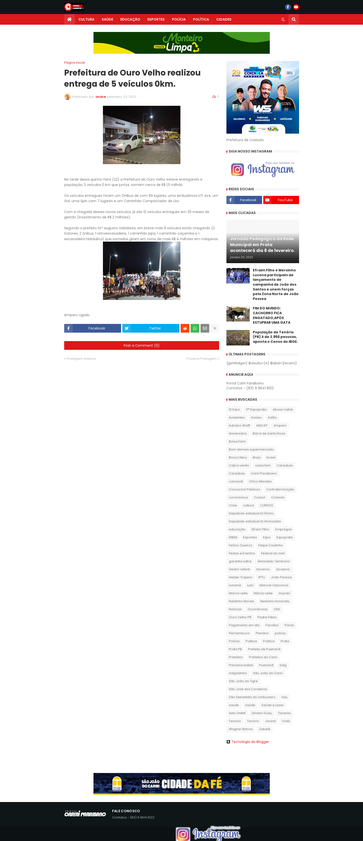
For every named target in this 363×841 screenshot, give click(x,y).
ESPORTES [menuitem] (156, 19)
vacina (270, 721)
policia (280, 633)
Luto (250, 585)
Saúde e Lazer (272, 705)
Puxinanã (266, 665)
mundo (284, 593)
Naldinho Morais (241, 601)
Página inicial (74, 62)
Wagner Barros (241, 729)
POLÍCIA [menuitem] (179, 19)
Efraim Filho (260, 529)
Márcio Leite (263, 593)
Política (269, 641)
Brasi (257, 457)
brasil (271, 457)
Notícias (235, 609)
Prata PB (235, 649)
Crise (233, 505)
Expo (266, 537)
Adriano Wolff (239, 425)
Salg (282, 665)
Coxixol (259, 497)
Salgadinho (238, 673)
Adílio (272, 417)
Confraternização (280, 489)
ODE (277, 609)
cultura (248, 505)
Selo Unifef (237, 713)
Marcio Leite (238, 593)
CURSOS (266, 505)
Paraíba (272, 625)
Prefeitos (236, 657)
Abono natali (283, 409)
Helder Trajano (240, 577)
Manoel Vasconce (274, 585)
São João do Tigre (243, 681)
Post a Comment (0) (142, 345)
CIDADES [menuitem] (224, 19)
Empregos (283, 529)
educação (237, 529)
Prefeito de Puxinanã (264, 649)
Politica (251, 641)
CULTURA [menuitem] (86, 19)
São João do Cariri (268, 673)
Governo (263, 569)
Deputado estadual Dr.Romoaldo (255, 521)
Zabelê (264, 729)
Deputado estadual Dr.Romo (251, 513)
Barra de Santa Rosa (269, 433)
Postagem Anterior (81, 358)
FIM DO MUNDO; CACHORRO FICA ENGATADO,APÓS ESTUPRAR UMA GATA (271, 315)
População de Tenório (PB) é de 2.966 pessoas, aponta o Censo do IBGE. (275, 337)
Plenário (262, 633)
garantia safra (240, 561)
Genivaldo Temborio (273, 561)
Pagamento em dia (244, 625)
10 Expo (234, 409)
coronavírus (238, 497)
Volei (286, 721)
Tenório (253, 721)
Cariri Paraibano (264, 473)
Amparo (280, 425)
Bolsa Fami (237, 441)
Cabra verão (239, 465)
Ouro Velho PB (240, 617)
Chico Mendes (260, 481)
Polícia (234, 641)
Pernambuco (239, 633)
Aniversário (238, 433)
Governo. (283, 569)
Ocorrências (258, 609)
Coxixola (278, 497)
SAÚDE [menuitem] (107, 19)
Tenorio (235, 721)
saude (234, 705)
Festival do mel (273, 553)
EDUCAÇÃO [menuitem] (130, 19)
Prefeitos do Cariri (263, 657)
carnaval (236, 481)
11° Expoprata (256, 409)
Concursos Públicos (244, 489)
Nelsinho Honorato (275, 601)
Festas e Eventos (242, 553)
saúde (250, 705)
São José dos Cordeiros (248, 689)
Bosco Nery (238, 457)
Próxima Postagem (202, 358)
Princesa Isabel (241, 665)
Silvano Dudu (262, 713)
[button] (283, 19)
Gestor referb (239, 569)
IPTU (261, 577)
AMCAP (262, 425)
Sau (284, 697)
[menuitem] (69, 19)
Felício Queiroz (240, 545)
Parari (289, 625)
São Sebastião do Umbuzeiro (252, 697)
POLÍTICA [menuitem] (201, 19)
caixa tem (263, 465)
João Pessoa (281, 577)
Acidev (256, 417)
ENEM (233, 537)
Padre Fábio (267, 617)
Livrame (235, 585)
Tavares (284, 713)
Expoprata (285, 537)
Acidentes (237, 417)
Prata (285, 641)
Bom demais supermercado (251, 449)
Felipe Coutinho (270, 545)
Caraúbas (237, 473)
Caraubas (285, 465)
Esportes (250, 537)
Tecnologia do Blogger (247, 742)
